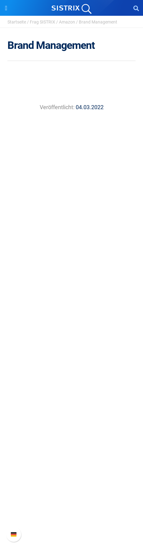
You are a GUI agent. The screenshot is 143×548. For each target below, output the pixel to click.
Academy (71, 400)
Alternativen (72, 440)
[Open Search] (136, 8)
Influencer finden (71, 349)
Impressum (71, 288)
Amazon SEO (71, 339)
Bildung (71, 269)
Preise (71, 320)
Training (72, 390)
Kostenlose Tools (71, 420)
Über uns (71, 249)
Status (72, 521)
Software (71, 308)
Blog (72, 410)
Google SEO (72, 329)
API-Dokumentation (71, 501)
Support (72, 469)
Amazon (67, 21)
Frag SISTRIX (42, 21)
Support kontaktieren (71, 511)
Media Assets (71, 450)
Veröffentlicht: (57, 107)
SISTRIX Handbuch (71, 481)
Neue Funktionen (71, 491)
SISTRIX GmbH (71, 237)
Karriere (71, 259)
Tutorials (71, 430)
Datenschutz (71, 278)
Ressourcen (71, 369)
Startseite (16, 21)
